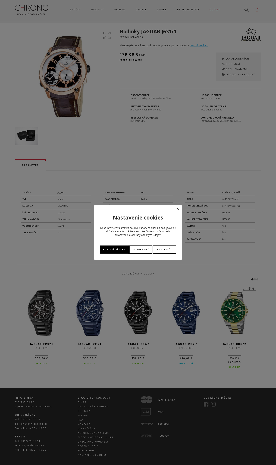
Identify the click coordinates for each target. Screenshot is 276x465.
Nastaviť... (165, 249)
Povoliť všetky (114, 249)
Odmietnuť (141, 249)
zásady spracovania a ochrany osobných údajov (142, 233)
